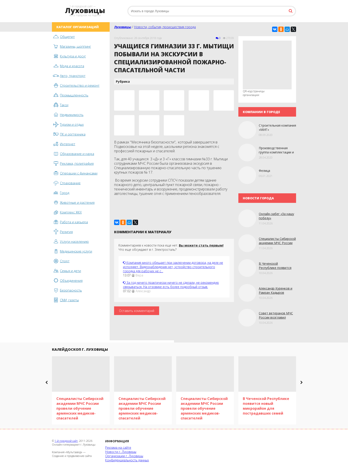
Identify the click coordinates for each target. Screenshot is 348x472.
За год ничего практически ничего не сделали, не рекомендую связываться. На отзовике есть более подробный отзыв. (171, 284)
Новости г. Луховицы (120, 452)
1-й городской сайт (66, 441)
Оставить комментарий (136, 311)
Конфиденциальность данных (127, 460)
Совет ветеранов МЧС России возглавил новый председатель (276, 317)
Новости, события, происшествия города (165, 27)
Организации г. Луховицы (124, 456)
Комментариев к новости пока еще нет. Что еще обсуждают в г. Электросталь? (171, 247)
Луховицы (122, 27)
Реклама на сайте (118, 447)
